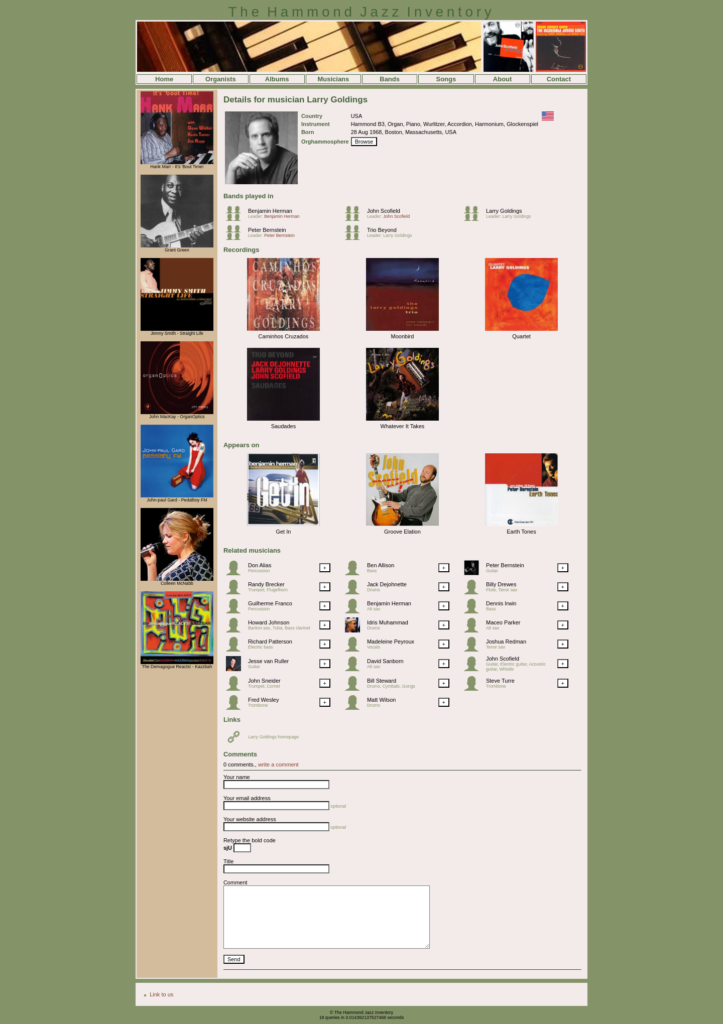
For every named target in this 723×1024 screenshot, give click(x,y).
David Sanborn (385, 661)
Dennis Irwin (501, 603)
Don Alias (259, 565)
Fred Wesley (263, 700)
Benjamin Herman (270, 211)
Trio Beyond (382, 230)
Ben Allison (380, 565)
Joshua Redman (506, 641)
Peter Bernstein (267, 230)
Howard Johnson (269, 622)
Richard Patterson (270, 641)
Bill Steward (381, 681)
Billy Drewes (501, 584)
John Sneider (264, 681)
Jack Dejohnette (387, 584)
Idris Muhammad (387, 622)
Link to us (161, 994)
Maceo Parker (503, 622)
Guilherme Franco (270, 603)
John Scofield (383, 211)
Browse (364, 142)
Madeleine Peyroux (390, 641)
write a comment (278, 764)
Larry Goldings (504, 211)
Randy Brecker (266, 584)
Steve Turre (500, 681)
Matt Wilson (381, 700)
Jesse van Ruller (268, 661)
